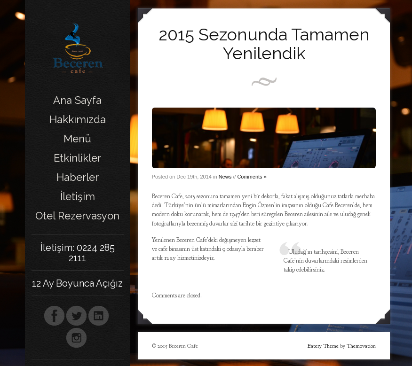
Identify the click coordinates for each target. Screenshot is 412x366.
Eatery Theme (323, 346)
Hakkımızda (77, 119)
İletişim (77, 196)
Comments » (251, 176)
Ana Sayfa (77, 100)
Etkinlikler (77, 158)
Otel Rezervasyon (77, 216)
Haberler (77, 177)
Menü (77, 138)
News (225, 176)
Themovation (361, 346)
